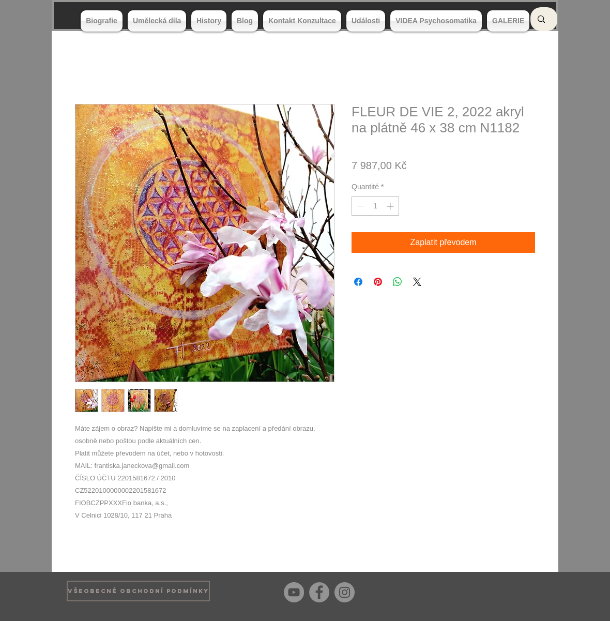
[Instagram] (344, 592)
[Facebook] (319, 592)
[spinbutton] (375, 206)
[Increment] (391, 206)
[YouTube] (294, 592)
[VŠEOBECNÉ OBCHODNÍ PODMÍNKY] (138, 591)
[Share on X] (417, 282)
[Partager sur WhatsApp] (397, 282)
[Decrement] (359, 206)
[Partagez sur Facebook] (358, 282)
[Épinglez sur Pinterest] (378, 282)
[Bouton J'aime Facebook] (527, 591)
